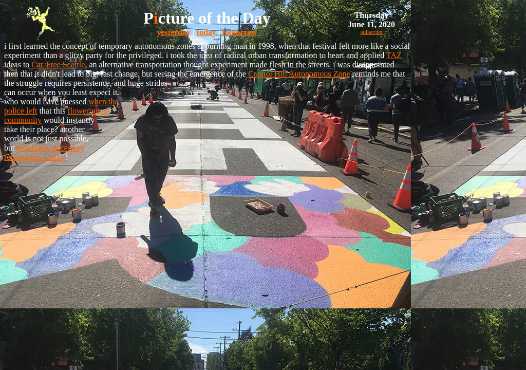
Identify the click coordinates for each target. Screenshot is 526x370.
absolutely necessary (50, 147)
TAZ (394, 55)
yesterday (174, 32)
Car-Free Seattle (58, 64)
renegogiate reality (35, 157)
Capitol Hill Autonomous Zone (299, 73)
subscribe (372, 32)
